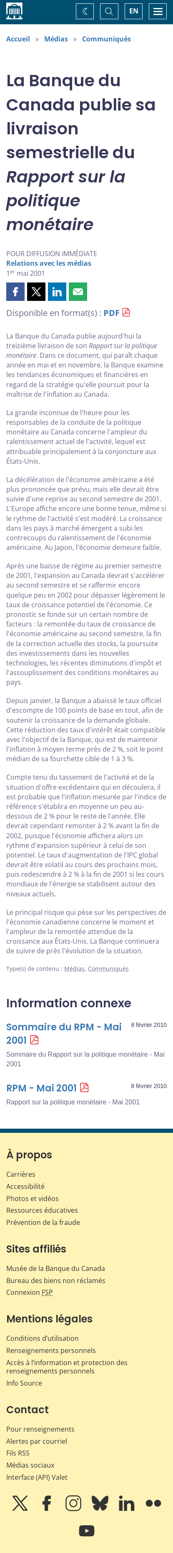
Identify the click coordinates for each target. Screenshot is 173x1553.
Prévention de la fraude (43, 1222)
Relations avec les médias (48, 263)
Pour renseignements (40, 1429)
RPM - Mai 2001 (41, 1088)
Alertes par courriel (36, 1441)
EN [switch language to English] (133, 10)
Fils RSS (18, 1453)
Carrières (20, 1174)
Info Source (24, 1383)
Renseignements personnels (51, 1350)
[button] (15, 291)
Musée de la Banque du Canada (55, 1268)
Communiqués (106, 39)
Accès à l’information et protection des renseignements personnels (67, 1367)
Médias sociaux (30, 1465)
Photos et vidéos (32, 1198)
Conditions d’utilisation (42, 1338)
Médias (56, 39)
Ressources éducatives (42, 1210)
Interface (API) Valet (37, 1477)
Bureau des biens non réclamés (55, 1280)
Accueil (18, 39)
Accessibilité (25, 1186)
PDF (111, 312)
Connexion (29, 1292)
